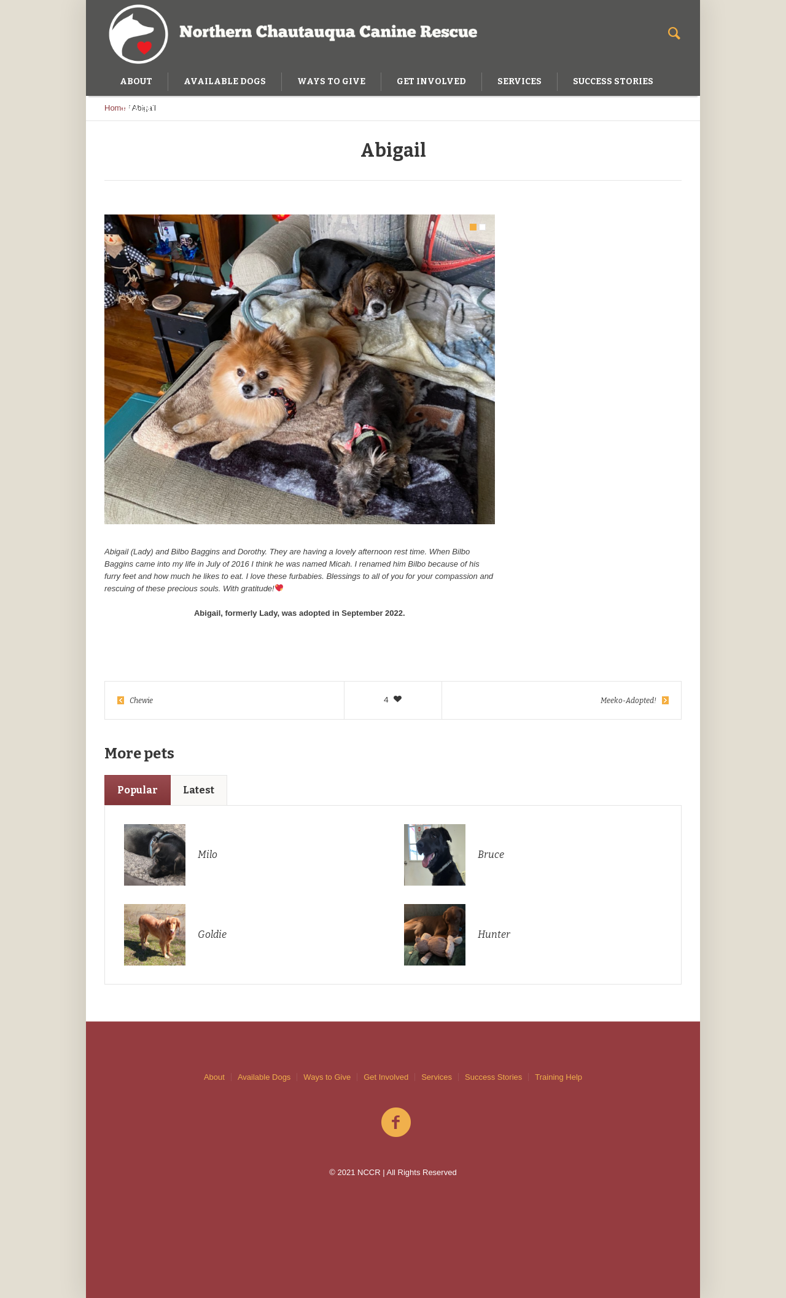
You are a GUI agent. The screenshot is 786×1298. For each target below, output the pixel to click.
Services (436, 1077)
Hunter (494, 934)
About (214, 1077)
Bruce (491, 854)
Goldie (212, 934)
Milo (207, 854)
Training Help (558, 1077)
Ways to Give (327, 1077)
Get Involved (386, 1077)
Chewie (141, 700)
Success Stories (493, 1077)
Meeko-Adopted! (628, 700)
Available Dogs (264, 1077)
